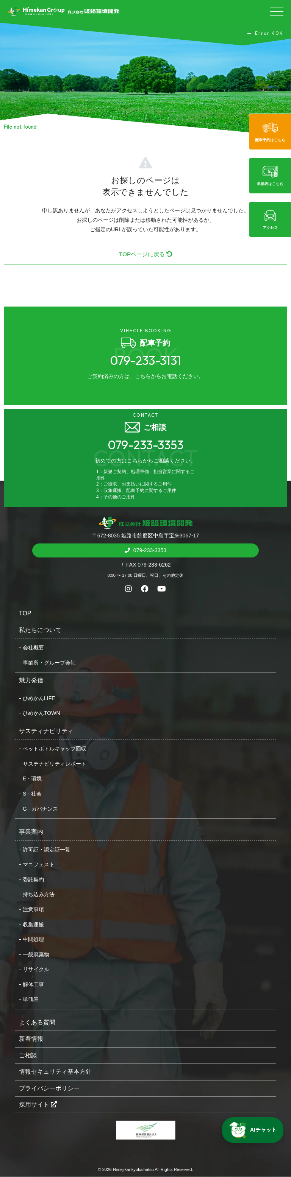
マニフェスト (39, 864)
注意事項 (33, 909)
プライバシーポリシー (49, 1088)
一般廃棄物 (36, 954)
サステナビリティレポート (54, 764)
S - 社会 (32, 794)
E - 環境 (32, 778)
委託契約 (33, 880)
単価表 (31, 999)
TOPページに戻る (145, 254)
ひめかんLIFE (39, 698)
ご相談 (28, 1055)
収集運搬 (33, 925)
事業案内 (31, 831)
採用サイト (38, 1104)
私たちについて (40, 630)
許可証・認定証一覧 (46, 850)
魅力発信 (31, 680)
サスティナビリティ (46, 731)
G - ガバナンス (40, 809)
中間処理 (33, 939)
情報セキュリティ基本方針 (55, 1071)
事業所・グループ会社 (49, 663)
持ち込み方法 (39, 894)
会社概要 (33, 648)
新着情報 (31, 1038)
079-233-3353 (149, 550)
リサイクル (36, 969)
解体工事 (33, 984)
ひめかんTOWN (41, 713)
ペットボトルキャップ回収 (54, 749)
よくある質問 (37, 1022)
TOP (25, 613)
